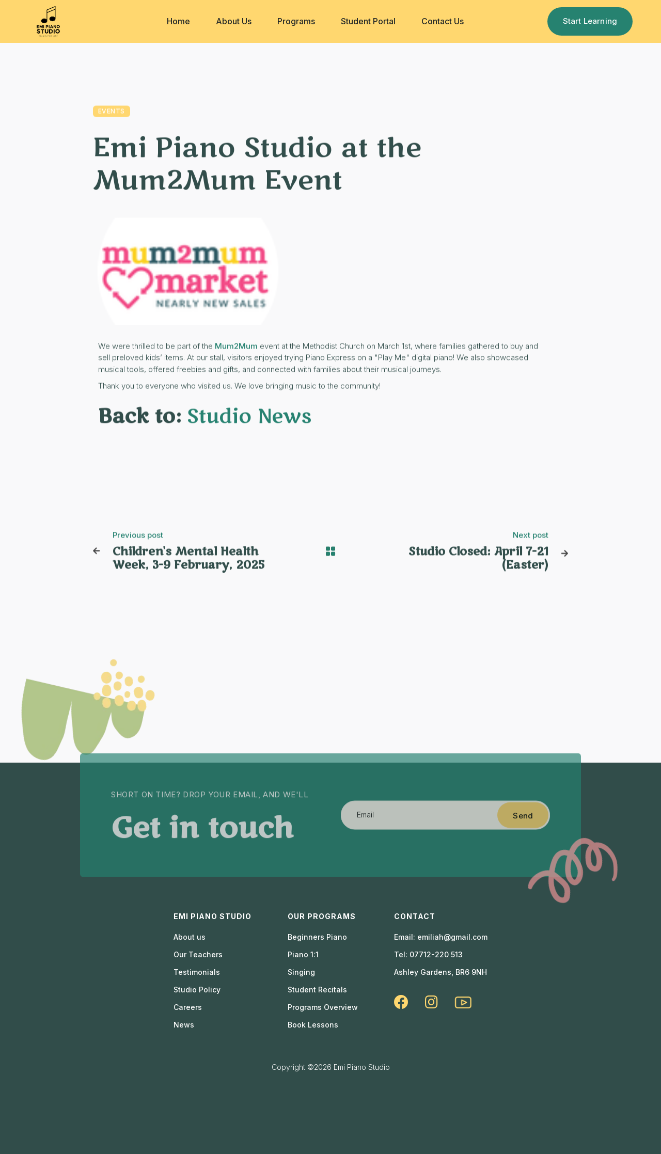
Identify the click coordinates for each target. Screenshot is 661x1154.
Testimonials (197, 972)
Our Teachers (198, 955)
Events (111, 112)
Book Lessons (313, 1025)
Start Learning (590, 21)
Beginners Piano (317, 937)
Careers (188, 1007)
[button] (178, 21)
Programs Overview (323, 1007)
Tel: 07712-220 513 (428, 955)
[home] (48, 21)
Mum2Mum (236, 347)
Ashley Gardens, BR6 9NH (440, 972)
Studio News (249, 417)
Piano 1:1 (303, 955)
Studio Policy (197, 990)
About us (190, 937)
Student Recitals (317, 990)
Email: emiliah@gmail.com (440, 937)
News (184, 1025)
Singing (301, 972)
